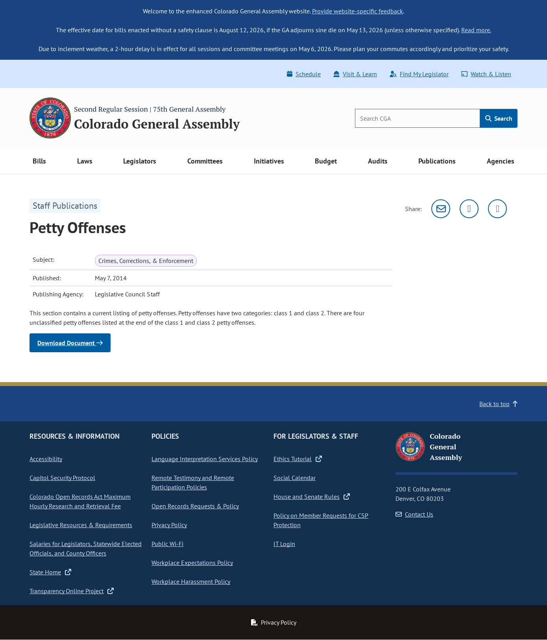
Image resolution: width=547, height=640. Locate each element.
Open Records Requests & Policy (195, 506)
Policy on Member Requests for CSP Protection (321, 520)
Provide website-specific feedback (357, 11)
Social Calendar (295, 478)
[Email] (440, 208)
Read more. (476, 30)
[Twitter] (469, 208)
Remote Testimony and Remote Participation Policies (193, 482)
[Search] (417, 118)
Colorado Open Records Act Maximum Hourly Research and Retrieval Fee (80, 501)
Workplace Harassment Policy (191, 581)
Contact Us (414, 514)
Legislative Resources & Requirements (81, 525)
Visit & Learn (355, 74)
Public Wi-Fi (167, 544)
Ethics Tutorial (298, 459)
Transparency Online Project (72, 591)
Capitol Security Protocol (62, 478)
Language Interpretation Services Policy (205, 459)
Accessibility (46, 459)
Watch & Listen (486, 74)
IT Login (284, 544)
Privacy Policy (169, 525)
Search (498, 118)
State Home (50, 572)
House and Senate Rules (312, 496)
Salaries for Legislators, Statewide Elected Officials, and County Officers (86, 548)
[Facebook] (497, 208)
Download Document (70, 343)
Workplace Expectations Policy (192, 562)
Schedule (304, 74)
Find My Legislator (419, 74)
